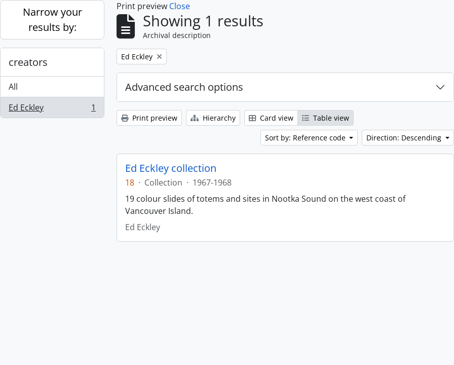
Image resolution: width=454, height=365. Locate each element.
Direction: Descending (404, 137)
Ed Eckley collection (170, 168)
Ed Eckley (52, 109)
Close (179, 6)
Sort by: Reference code (306, 137)
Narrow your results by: (52, 19)
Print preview (149, 118)
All (13, 86)
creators (28, 62)
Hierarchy (213, 118)
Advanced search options (184, 87)
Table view (325, 118)
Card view (271, 118)
